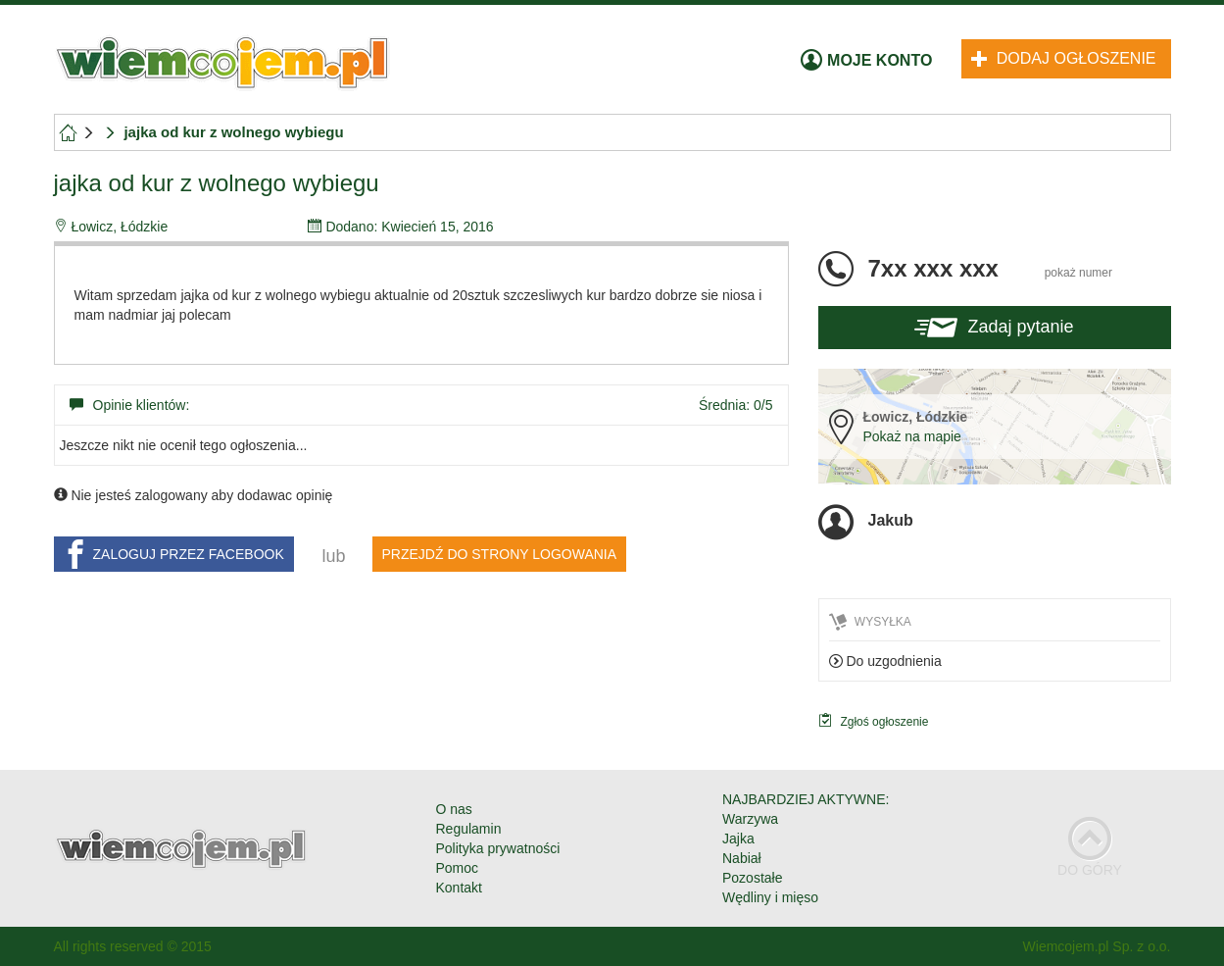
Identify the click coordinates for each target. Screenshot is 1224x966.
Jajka (738, 838)
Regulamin (469, 829)
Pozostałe (752, 878)
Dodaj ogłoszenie (1063, 58)
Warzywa (750, 819)
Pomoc (457, 868)
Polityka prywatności (498, 848)
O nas (454, 809)
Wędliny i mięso (770, 897)
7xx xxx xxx (990, 268)
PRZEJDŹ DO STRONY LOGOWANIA (499, 554)
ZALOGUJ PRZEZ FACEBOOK (172, 554)
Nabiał (741, 858)
